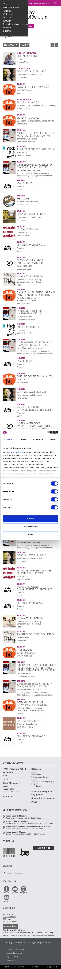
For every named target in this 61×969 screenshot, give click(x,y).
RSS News (7, 919)
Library (34, 772)
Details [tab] (23, 439)
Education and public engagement (14, 24)
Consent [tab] (8, 439)
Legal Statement (12, 957)
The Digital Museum (39, 786)
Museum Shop (8, 789)
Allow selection (30, 526)
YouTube (15, 893)
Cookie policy (11, 960)
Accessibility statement (14, 953)
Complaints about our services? (17, 949)
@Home (7, 31)
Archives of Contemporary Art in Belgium (44, 783)
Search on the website (5, 873)
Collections (8, 14)
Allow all (31, 519)
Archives (34, 779)
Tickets (6, 779)
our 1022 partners (19, 452)
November (10, 45)
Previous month (52, 45)
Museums (7, 17)
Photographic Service (40, 777)
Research (7, 27)
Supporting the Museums (43, 798)
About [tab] (52, 439)
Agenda (7, 11)
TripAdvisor (6, 901)
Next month (56, 45)
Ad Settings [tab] (37, 439)
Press (34, 802)
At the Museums (11, 783)
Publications (36, 775)
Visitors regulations (10, 791)
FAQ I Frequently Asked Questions (14, 770)
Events (5, 787)
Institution (7, 21)
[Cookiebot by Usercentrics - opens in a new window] (46, 432)
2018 (25, 45)
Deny (30, 534)
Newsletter (12, 926)
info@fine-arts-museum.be (43, 935)
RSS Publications (10, 921)
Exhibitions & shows (11, 7)
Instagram (23, 893)
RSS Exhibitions (9, 917)
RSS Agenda (8, 914)
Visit (5, 4)
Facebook (6, 893)
